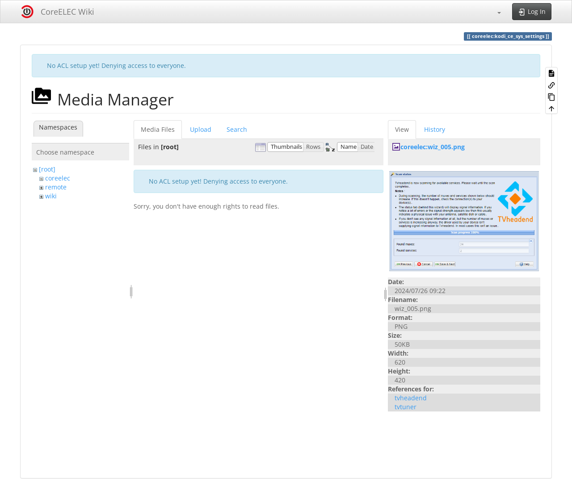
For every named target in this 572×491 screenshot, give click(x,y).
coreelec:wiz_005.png (432, 147)
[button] (495, 11)
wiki (51, 196)
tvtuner (405, 407)
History (434, 129)
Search (237, 129)
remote (56, 187)
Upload (200, 129)
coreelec (57, 178)
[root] (47, 169)
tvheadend (411, 398)
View (402, 129)
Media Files (158, 129)
